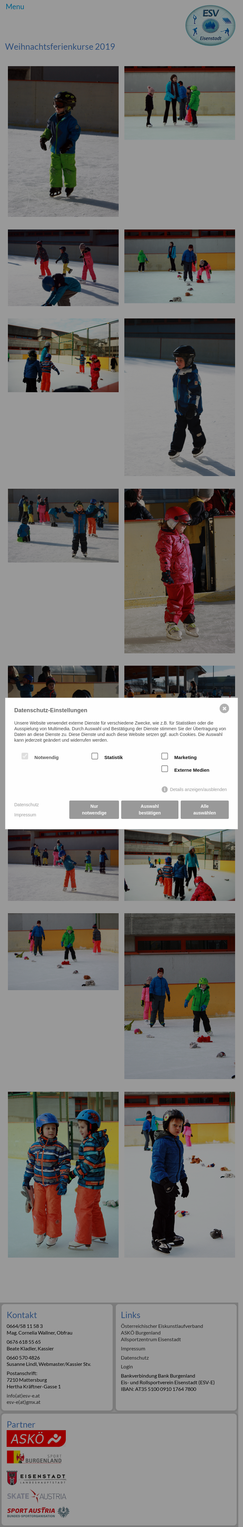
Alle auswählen (204, 810)
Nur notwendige (94, 810)
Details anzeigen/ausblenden (198, 789)
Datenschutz (26, 804)
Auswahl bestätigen (150, 810)
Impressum (25, 814)
